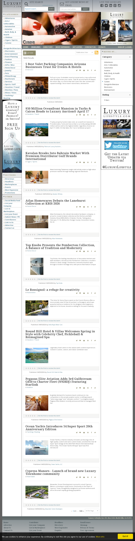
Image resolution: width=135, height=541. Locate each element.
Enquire (58, 530)
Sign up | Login (124, 47)
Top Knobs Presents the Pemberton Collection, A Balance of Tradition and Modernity (60, 247)
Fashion (8, 59)
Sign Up (85, 9)
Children (8, 37)
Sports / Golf (10, 84)
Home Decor (9, 68)
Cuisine (7, 43)
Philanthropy (10, 76)
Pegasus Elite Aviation (55, 420)
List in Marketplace (37, 528)
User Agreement (87, 530)
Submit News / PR (12, 217)
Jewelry (7, 70)
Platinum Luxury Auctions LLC (53, 146)
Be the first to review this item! (49, 98)
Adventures (9, 18)
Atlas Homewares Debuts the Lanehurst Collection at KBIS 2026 (55, 202)
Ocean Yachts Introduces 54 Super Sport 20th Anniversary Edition (59, 428)
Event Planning (11, 57)
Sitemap (83, 525)
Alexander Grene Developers (53, 509)
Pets (6, 73)
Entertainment (11, 54)
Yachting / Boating (33, 432)
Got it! (125, 536)
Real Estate (9, 79)
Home (25, 47)
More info (100, 537)
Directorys (9, 179)
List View (30, 53)
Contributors (10, 220)
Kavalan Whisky (57, 194)
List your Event (11, 214)
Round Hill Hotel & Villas (54, 372)
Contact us (9, 228)
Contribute (33, 522)
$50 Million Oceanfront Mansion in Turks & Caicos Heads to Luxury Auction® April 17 (58, 110)
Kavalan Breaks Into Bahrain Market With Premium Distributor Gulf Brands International (57, 156)
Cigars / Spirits (11, 40)
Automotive (9, 26)
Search (51, 9)
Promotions (9, 193)
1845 (80, 511)
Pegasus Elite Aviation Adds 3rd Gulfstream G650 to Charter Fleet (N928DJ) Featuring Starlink (58, 381)
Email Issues (85, 522)
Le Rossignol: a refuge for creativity (52, 289)
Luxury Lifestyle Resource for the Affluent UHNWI (12, 4)
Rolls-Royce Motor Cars (55, 325)
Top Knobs (59, 283)
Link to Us (8, 222)
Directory (48, 47)
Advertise (8, 225)
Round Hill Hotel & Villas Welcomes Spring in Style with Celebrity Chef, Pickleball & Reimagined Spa (60, 334)
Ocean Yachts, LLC (56, 464)
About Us (7, 528)
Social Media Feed (12, 200)
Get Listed (77, 47)
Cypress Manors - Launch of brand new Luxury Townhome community (60, 472)
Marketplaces (10, 184)
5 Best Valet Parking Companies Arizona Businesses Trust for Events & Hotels (55, 65)
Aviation (8, 29)
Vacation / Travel (12, 87)
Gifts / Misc (9, 65)
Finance (8, 62)
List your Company (37, 525)
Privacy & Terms (87, 528)
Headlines (9, 182)
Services (8, 82)
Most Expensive (11, 190)
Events (7, 187)
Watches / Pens (11, 90)
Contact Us (90, 47)
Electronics (9, 51)
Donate (102, 47)
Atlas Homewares (57, 238)
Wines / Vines (10, 93)
